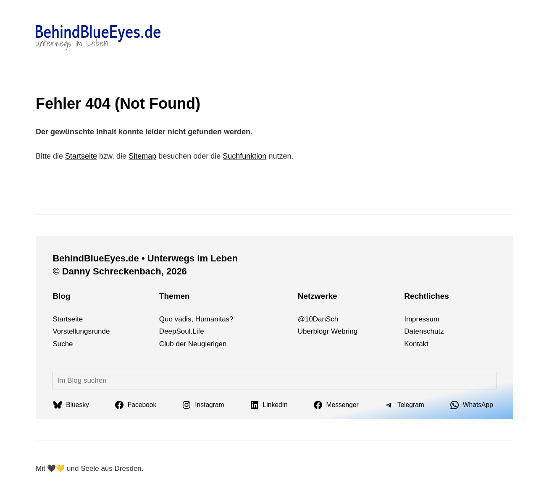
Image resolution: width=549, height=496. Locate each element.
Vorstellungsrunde (81, 331)
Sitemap (142, 156)
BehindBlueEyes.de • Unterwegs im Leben (145, 258)
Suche (63, 344)
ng (353, 331)
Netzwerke (317, 296)
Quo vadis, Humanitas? (196, 319)
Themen (174, 296)
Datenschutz (424, 331)
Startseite (81, 156)
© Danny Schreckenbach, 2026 (120, 271)
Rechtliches (426, 296)
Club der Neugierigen (193, 344)
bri (345, 331)
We (336, 331)
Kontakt (416, 344)
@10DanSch (318, 319)
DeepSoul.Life (181, 331)
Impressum (421, 319)
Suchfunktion (244, 156)
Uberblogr (313, 331)
